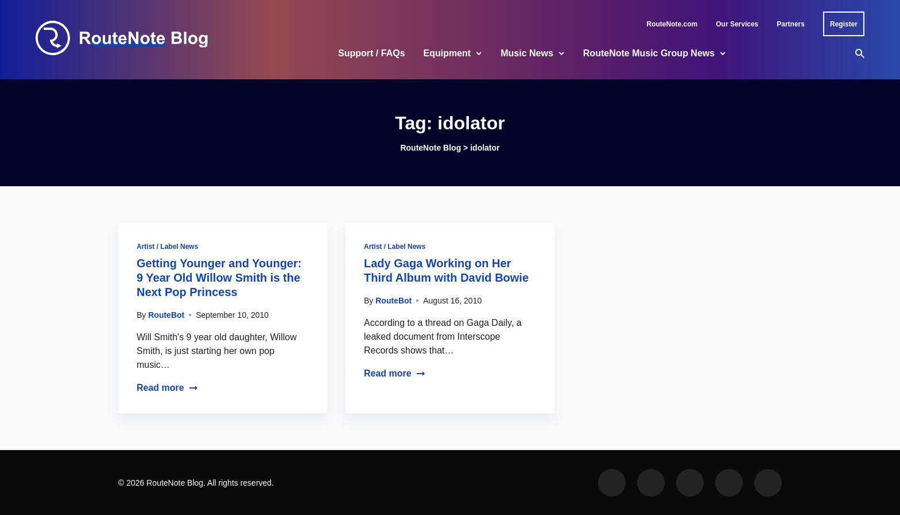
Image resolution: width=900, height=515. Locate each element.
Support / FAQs (371, 53)
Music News (527, 53)
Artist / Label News (167, 247)
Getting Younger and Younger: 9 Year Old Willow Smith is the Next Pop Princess (219, 277)
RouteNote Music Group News (649, 53)
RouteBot (166, 315)
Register (844, 24)
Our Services (737, 24)
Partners (791, 24)
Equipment (447, 53)
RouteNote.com (672, 24)
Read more (167, 388)
